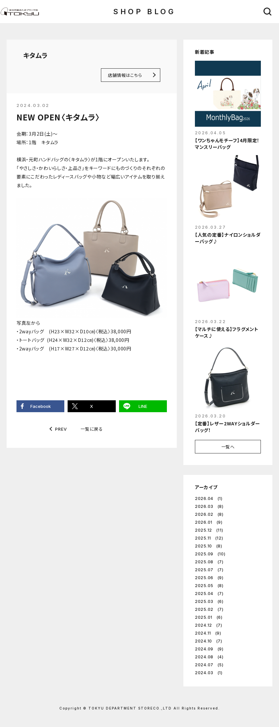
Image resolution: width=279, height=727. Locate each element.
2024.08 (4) (209, 656)
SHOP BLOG (144, 11)
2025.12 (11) (209, 530)
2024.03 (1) (209, 672)
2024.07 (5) (209, 664)
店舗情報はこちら (125, 75)
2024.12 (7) (208, 625)
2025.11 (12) (209, 538)
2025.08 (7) (209, 561)
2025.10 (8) (208, 546)
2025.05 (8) (209, 585)
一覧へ (228, 447)
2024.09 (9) (209, 648)
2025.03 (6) (209, 601)
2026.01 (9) (209, 522)
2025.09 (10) (210, 553)
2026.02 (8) (209, 514)
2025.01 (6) (209, 617)
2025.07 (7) (209, 569)
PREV (61, 429)
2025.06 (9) (209, 577)
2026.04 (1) (209, 498)
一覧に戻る (91, 429)
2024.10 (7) (208, 641)
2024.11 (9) (208, 633)
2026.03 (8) (209, 506)
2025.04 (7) (209, 593)
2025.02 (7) (209, 609)
